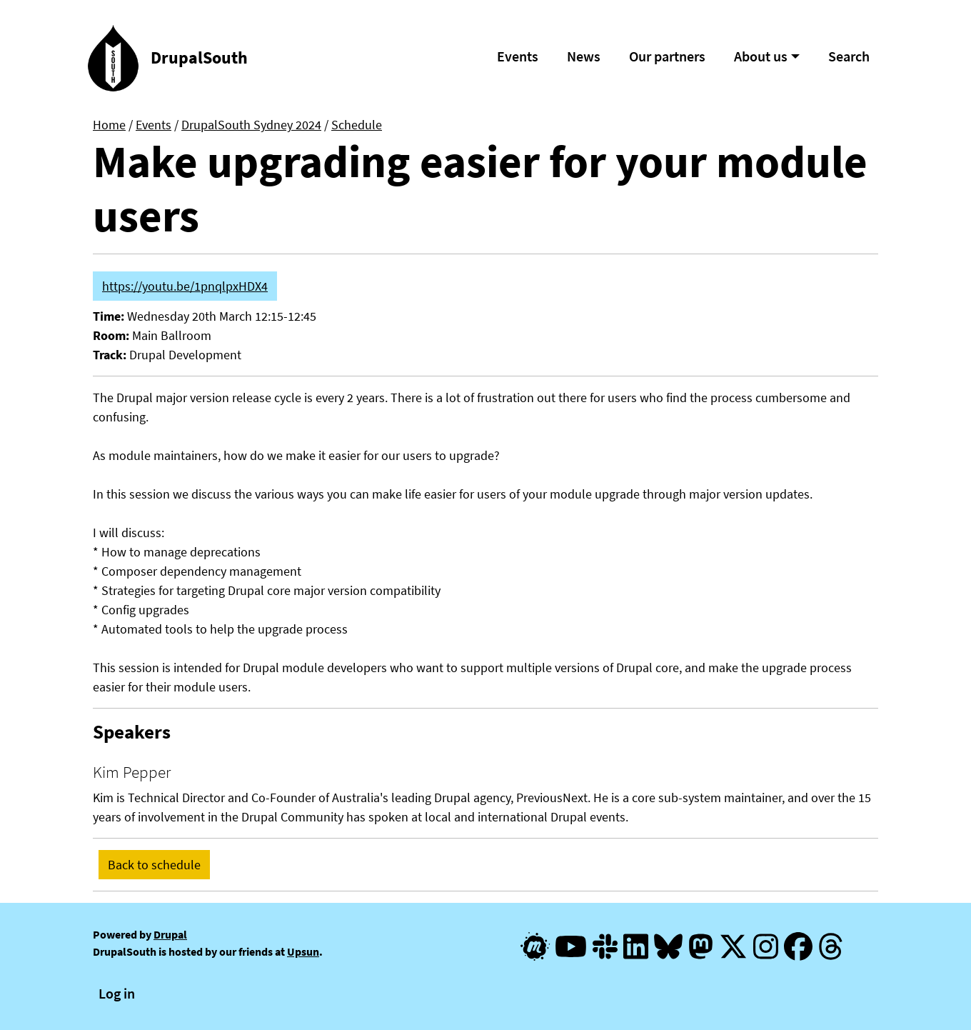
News (583, 56)
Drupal (170, 934)
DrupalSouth (199, 57)
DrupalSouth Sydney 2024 (251, 124)
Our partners (667, 56)
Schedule (356, 124)
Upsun (303, 951)
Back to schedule (154, 864)
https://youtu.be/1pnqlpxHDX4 (185, 286)
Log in (117, 993)
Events (517, 56)
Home (109, 124)
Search (849, 56)
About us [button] (761, 56)
